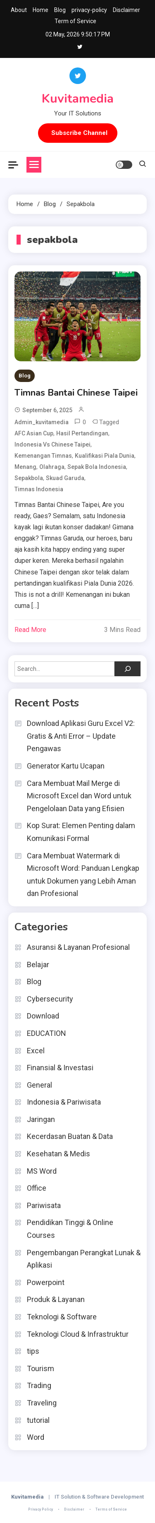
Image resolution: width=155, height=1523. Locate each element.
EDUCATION (46, 1033)
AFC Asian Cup (33, 433)
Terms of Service (111, 1509)
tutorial (38, 1420)
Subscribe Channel (79, 133)
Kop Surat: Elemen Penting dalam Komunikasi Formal (81, 832)
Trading (39, 1385)
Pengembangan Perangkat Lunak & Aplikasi (84, 1259)
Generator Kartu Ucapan (66, 766)
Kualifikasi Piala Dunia (104, 455)
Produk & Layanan (56, 1299)
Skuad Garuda (65, 478)
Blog (60, 10)
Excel (36, 1050)
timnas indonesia (38, 489)
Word (35, 1437)
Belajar (38, 964)
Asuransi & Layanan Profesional (78, 947)
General (39, 1085)
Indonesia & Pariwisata (64, 1102)
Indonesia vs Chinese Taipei (52, 444)
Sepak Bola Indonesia (96, 467)
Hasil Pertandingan (82, 433)
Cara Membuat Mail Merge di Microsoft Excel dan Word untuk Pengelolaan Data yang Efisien (79, 796)
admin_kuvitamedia (41, 422)
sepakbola (28, 478)
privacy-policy (89, 10)
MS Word (42, 1171)
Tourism (40, 1368)
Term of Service (75, 21)
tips (33, 1351)
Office (36, 1188)
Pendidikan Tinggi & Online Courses (70, 1229)
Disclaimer (126, 10)
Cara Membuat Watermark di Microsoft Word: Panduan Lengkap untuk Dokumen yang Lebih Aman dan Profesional (83, 874)
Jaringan (41, 1119)
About (19, 10)
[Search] (127, 668)
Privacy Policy (40, 1509)
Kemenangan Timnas (43, 455)
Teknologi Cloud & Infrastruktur (78, 1334)
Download (43, 1015)
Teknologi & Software (62, 1316)
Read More (30, 630)
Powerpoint (45, 1282)
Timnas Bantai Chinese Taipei (76, 393)
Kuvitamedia (78, 98)
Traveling (42, 1402)
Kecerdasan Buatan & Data (70, 1136)
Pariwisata (44, 1205)
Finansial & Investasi (60, 1067)
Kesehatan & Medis (58, 1153)
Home (40, 10)
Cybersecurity (50, 999)
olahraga (51, 467)
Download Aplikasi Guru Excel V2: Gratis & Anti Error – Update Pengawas (81, 736)
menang (25, 467)
